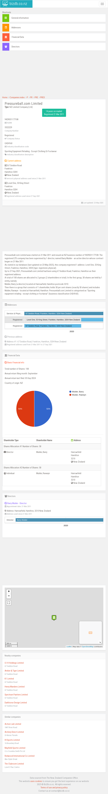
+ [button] (9, 591)
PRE (36, 97)
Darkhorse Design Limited (16, 702)
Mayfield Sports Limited (15, 748)
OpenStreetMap (88, 647)
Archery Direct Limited (14, 732)
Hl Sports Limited (12, 740)
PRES (42, 97)
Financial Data (18, 37)
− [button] (9, 596)
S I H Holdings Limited (14, 663)
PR (31, 97)
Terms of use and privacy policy (54, 787)
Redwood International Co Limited (19, 756)
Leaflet (68, 647)
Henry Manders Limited (15, 686)
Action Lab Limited (13, 724)
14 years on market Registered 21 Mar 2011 (54, 112)
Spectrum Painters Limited (16, 694)
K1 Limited (9, 678)
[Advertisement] (54, 75)
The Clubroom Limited (14, 763)
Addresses (16, 27)
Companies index (17, 97)
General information (20, 18)
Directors (16, 46)
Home (5, 97)
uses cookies (36, 781)
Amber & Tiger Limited (14, 670)
